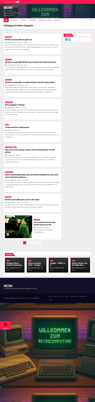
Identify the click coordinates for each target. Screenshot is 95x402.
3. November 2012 (11, 202)
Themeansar (36, 298)
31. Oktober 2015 (11, 65)
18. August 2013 (10, 107)
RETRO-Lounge (8, 59)
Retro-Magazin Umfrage (15, 105)
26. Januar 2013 (10, 155)
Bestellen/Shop (82, 296)
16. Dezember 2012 (11, 180)
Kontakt (57, 20)
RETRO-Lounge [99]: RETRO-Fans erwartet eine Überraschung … (31, 62)
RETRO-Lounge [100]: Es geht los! (18, 40)
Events (6, 124)
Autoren (33, 20)
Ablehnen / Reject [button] (5, 317)
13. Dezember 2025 (13, 267)
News (15, 147)
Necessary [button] (3, 385)
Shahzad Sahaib (21, 107)
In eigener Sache (8, 102)
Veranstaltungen (45, 20)
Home (50, 296)
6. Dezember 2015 (11, 42)
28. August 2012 (39, 227)
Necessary (5, 387)
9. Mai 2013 (9, 130)
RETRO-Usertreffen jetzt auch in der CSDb (22, 200)
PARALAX (17, 130)
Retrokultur (37, 219)
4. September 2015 (11, 85)
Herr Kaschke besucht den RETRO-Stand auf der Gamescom (44, 224)
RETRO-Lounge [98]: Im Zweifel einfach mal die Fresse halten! (30, 82)
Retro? (23, 20)
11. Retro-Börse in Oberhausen (17, 127)
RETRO (8, 7)
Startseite (14, 20)
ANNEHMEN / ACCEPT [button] (6, 315)
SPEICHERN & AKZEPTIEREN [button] (8, 401)
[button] (90, 20)
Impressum (61, 296)
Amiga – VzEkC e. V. (57, 264)
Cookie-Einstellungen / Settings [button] (11, 313)
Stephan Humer (22, 42)
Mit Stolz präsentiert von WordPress (12, 298)
